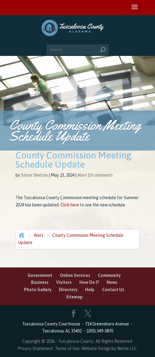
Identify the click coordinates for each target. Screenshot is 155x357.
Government (40, 275)
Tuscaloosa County (76, 341)
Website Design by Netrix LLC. (109, 348)
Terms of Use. (68, 348)
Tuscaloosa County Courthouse (52, 323)
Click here (69, 204)
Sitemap (74, 296)
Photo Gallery (37, 289)
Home (21, 234)
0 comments (101, 175)
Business (40, 282)
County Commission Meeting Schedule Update (70, 239)
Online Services (75, 275)
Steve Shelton (34, 175)
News (112, 282)
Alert (82, 175)
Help (90, 289)
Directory (68, 289)
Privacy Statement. (36, 348)
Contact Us (113, 289)
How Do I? (89, 282)
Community (109, 275)
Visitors (64, 282)
